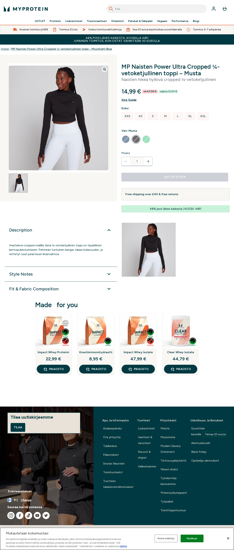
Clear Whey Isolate (180, 352)
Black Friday (198, 452)
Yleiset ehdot (169, 469)
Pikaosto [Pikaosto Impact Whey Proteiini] (53, 369)
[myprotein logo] (26, 9)
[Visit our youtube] (37, 515)
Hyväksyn (192, 538)
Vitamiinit (117, 21)
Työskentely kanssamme (169, 481)
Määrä (125, 153)
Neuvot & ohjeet (144, 454)
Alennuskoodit (200, 443)
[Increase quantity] (148, 161)
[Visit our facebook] (19, 515)
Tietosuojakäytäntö (173, 460)
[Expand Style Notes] (61, 274)
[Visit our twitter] (46, 515)
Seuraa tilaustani (113, 463)
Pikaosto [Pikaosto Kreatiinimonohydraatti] (96, 369)
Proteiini (55, 21)
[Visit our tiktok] (28, 515)
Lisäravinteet (73, 21)
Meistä (165, 428)
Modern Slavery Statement (171, 449)
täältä (123, 546)
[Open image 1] (18, 183)
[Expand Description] (61, 230)
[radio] (127, 116)
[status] (137, 161)
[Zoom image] (104, 69)
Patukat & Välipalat (140, 21)
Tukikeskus (110, 446)
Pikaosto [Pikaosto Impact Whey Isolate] (138, 369)
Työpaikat (167, 501)
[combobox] (156, 8)
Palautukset (111, 454)
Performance (180, 21)
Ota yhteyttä (111, 437)
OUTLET (40, 21)
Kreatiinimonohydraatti (95, 352)
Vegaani (162, 21)
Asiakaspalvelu (112, 428)
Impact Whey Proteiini (53, 352)
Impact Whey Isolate (138, 352)
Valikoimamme (147, 466)
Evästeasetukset (20, 491)
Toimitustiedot (113, 472)
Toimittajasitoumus (173, 510)
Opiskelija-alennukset (205, 460)
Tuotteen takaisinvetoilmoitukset (118, 484)
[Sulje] (228, 538)
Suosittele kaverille (209, 432)
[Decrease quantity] (126, 161)
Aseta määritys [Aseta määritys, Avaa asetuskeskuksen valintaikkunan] (166, 538)
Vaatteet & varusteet (145, 440)
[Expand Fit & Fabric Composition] (61, 289)
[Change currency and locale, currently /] (46, 500)
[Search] (111, 8)
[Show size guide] (175, 100)
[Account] (213, 8)
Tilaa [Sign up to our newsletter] (18, 427)
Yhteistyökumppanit (174, 492)
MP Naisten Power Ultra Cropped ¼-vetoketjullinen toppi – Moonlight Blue (61, 49)
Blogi (196, 21)
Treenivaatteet (97, 21)
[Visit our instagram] (11, 515)
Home (5, 49)
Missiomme (168, 437)
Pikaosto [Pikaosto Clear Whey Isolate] (180, 369)
